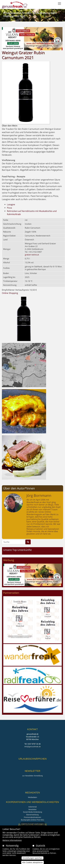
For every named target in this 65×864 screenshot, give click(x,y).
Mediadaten (32, 797)
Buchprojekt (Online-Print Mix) (32, 820)
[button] (24, 318)
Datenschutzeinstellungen (32, 825)
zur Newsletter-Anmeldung (32, 776)
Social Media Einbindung (32, 812)
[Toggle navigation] (59, 3)
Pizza (9, 207)
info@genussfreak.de (32, 747)
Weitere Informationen (12, 842)
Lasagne (11, 204)
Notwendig (12, 847)
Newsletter (32, 809)
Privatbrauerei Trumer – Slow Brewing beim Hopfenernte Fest (30, 14)
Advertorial (32, 807)
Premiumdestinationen (32, 817)
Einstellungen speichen (32, 860)
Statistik (40, 847)
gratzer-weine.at (32, 254)
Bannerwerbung (32, 815)
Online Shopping (10, 293)
